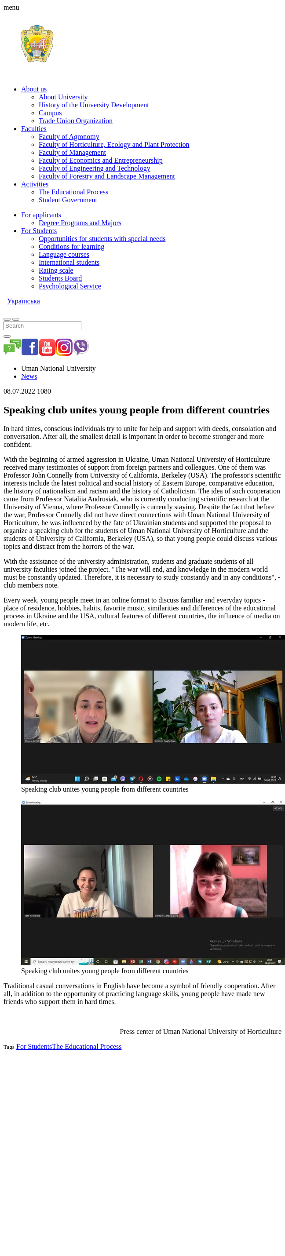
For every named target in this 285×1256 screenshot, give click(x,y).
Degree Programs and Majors (80, 222)
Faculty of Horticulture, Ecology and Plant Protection (114, 144)
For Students (39, 230)
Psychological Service (70, 286)
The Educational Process (73, 192)
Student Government (68, 200)
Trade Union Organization (76, 120)
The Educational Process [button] (86, 1046)
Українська (23, 301)
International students (69, 262)
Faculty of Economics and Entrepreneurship (101, 160)
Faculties (34, 128)
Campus (50, 113)
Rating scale (56, 270)
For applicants (41, 215)
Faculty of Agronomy (69, 136)
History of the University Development (94, 105)
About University (63, 97)
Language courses (64, 254)
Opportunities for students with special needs (102, 238)
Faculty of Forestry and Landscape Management (107, 176)
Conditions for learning (71, 246)
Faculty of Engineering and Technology (94, 168)
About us (34, 89)
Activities (34, 184)
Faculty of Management (72, 152)
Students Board (60, 278)
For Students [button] (34, 1046)
